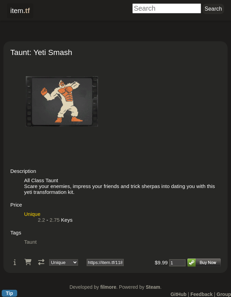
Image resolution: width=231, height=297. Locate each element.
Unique (32, 214)
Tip (9, 293)
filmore (108, 287)
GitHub (178, 294)
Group (224, 294)
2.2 (41, 220)
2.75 (54, 220)
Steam (153, 287)
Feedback (201, 294)
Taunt (30, 242)
